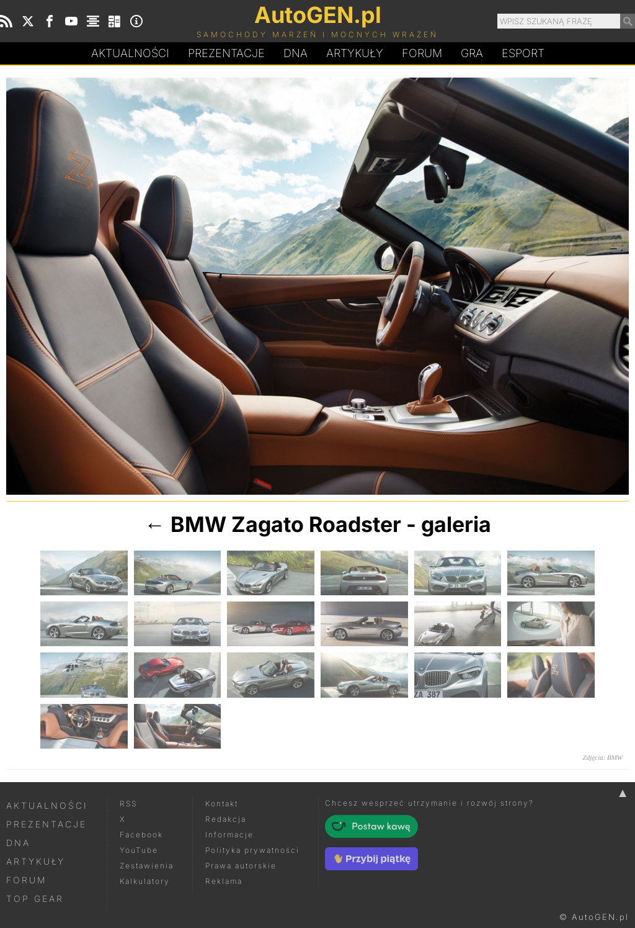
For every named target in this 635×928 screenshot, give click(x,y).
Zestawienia (147, 865)
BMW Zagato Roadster (286, 524)
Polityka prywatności (252, 850)
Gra (472, 53)
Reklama (223, 881)
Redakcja (225, 819)
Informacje (229, 834)
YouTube (139, 850)
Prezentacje (226, 53)
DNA (18, 842)
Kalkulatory (145, 881)
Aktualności (130, 53)
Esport (523, 53)
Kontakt (221, 803)
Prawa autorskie (241, 865)
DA (295, 53)
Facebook (141, 834)
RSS (128, 803)
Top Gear (35, 898)
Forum (422, 53)
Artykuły (354, 53)
